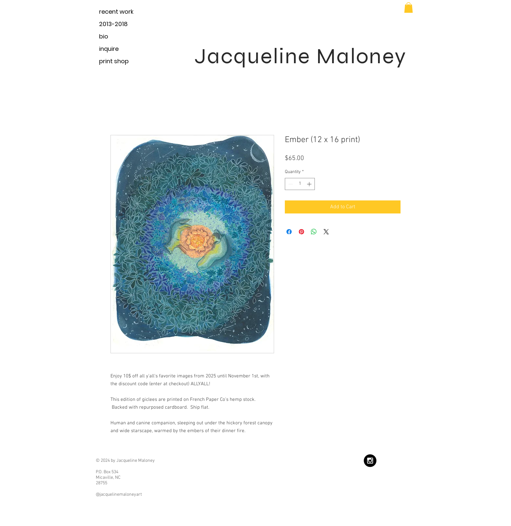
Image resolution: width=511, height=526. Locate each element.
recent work (116, 11)
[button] (408, 7)
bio (103, 36)
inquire (109, 49)
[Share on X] (326, 232)
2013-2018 (113, 24)
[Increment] (310, 184)
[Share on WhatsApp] (314, 232)
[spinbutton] (300, 184)
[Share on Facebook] (289, 232)
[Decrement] (290, 184)
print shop (114, 61)
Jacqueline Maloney (301, 56)
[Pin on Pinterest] (301, 232)
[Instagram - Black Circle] (370, 460)
